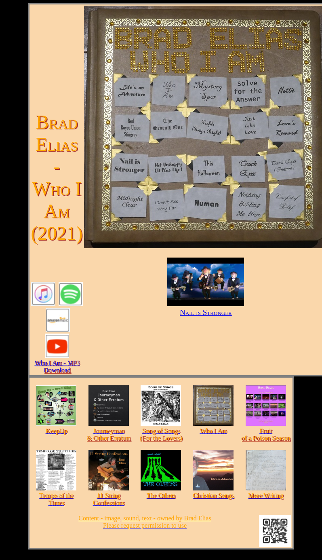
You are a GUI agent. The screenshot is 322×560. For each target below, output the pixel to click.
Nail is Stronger (205, 308)
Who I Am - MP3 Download (57, 366)
